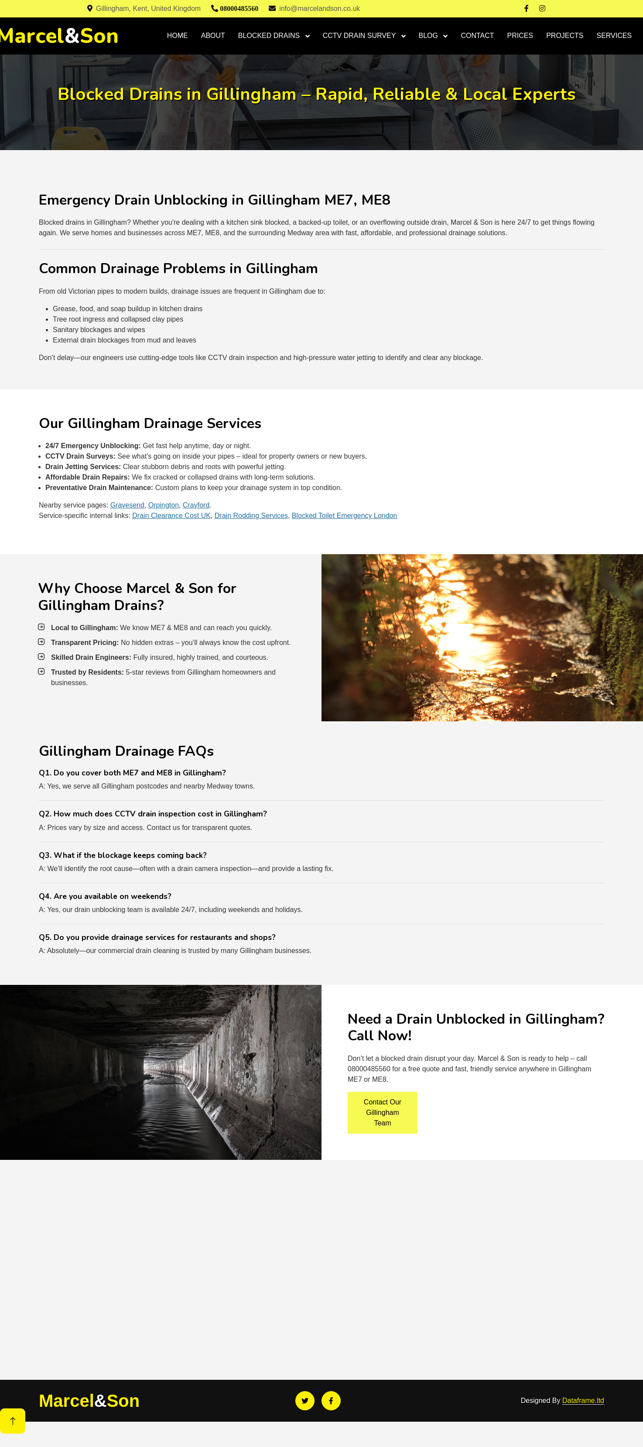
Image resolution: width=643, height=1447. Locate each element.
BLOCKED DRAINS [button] (270, 35)
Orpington (163, 505)
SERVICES (614, 35)
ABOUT (213, 35)
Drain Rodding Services (251, 515)
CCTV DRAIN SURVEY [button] (360, 35)
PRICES (520, 35)
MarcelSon (89, 1400)
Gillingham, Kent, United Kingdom (144, 8)
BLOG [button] (429, 35)
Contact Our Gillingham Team (382, 1112)
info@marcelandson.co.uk (314, 8)
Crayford (196, 505)
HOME (177, 35)
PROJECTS (564, 35)
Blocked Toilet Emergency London (344, 515)
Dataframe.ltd (583, 1400)
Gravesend (127, 505)
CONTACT (477, 35)
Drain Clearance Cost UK (171, 515)
